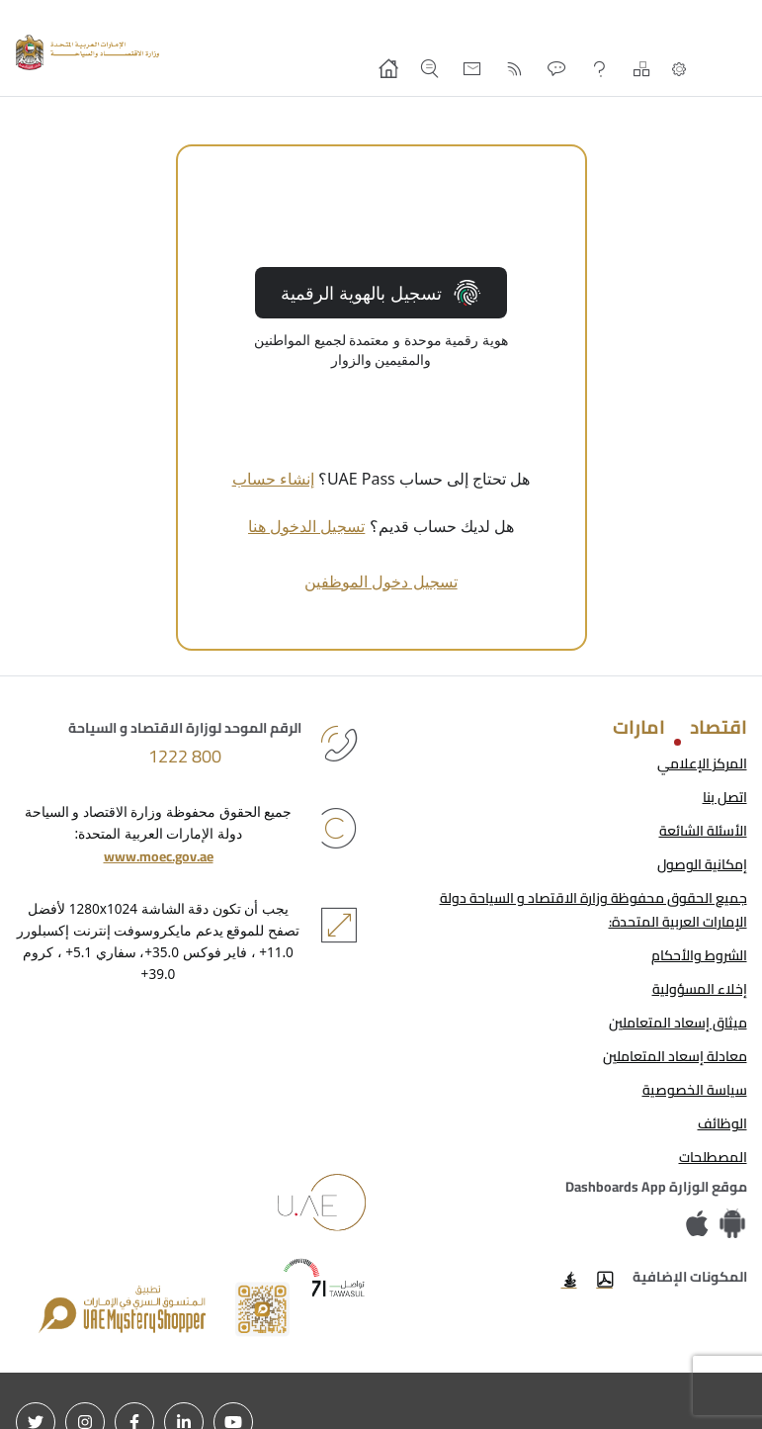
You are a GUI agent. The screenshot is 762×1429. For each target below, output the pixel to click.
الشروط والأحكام (699, 955)
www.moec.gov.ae (158, 856)
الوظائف (722, 1123)
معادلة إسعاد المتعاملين (675, 1056)
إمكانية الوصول (702, 864)
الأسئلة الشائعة (703, 831)
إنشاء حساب (273, 479)
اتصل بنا (725, 797)
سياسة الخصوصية (694, 1090)
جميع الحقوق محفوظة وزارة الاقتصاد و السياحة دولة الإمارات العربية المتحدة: (593, 910)
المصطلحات (713, 1157)
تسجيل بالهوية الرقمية (380, 293)
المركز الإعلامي (702, 763)
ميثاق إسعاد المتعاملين (678, 1022)
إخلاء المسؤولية (699, 989)
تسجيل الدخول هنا (306, 526)
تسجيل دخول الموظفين (380, 581)
